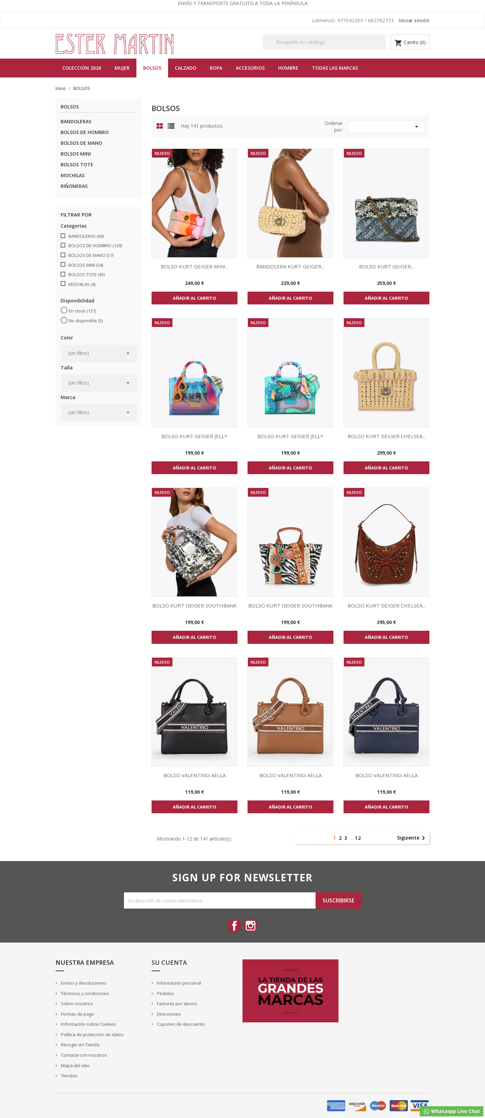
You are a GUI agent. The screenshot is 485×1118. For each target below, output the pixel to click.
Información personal (178, 983)
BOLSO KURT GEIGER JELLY (194, 436)
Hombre (288, 68)
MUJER (122, 68)
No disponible (86, 321)
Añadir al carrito (194, 298)
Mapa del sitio (75, 1065)
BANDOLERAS (76, 121)
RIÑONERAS (74, 186)
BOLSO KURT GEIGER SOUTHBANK (194, 605)
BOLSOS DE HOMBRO (85, 132)
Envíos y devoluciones (83, 983)
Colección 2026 (81, 68)
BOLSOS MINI (76, 154)
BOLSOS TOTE (77, 164)
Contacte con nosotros (83, 1055)
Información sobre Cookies (88, 1024)
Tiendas (68, 1076)
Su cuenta (169, 962)
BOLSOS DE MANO (81, 143)
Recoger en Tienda (79, 1045)
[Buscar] (324, 42)
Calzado (185, 68)
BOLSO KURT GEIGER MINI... (194, 266)
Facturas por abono (176, 1003)
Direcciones (168, 1014)
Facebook (234, 925)
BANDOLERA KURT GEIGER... (290, 266)
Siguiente (412, 838)
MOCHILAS (73, 175)
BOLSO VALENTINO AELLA (194, 775)
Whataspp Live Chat (451, 1111)
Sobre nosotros (76, 1003)
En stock (82, 311)
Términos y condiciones (84, 993)
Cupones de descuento (180, 1024)
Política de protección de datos (92, 1034)
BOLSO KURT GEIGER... (386, 266)
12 (358, 838)
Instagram (250, 925)
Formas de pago (77, 1014)
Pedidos (165, 993)
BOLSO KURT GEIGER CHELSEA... (386, 436)
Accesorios (250, 68)
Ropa (216, 68)
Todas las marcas (335, 68)
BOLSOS (152, 68)
